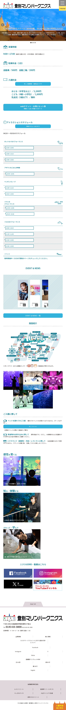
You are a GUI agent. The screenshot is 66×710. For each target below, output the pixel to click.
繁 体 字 (35, 666)
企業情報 (18, 637)
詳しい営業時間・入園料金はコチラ (33, 84)
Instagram (18, 651)
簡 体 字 (48, 662)
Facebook (35, 647)
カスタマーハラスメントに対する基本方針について (32, 641)
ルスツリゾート (19, 689)
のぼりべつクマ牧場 (47, 693)
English (33, 670)
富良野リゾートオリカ (46, 689)
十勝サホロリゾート (33, 697)
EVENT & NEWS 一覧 (33, 315)
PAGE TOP (33, 604)
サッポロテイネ (19, 693)
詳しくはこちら (51, 34)
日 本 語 (18, 662)
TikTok (33, 655)
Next (63, 24)
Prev (2, 24)
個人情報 (47, 637)
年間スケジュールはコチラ (33, 126)
